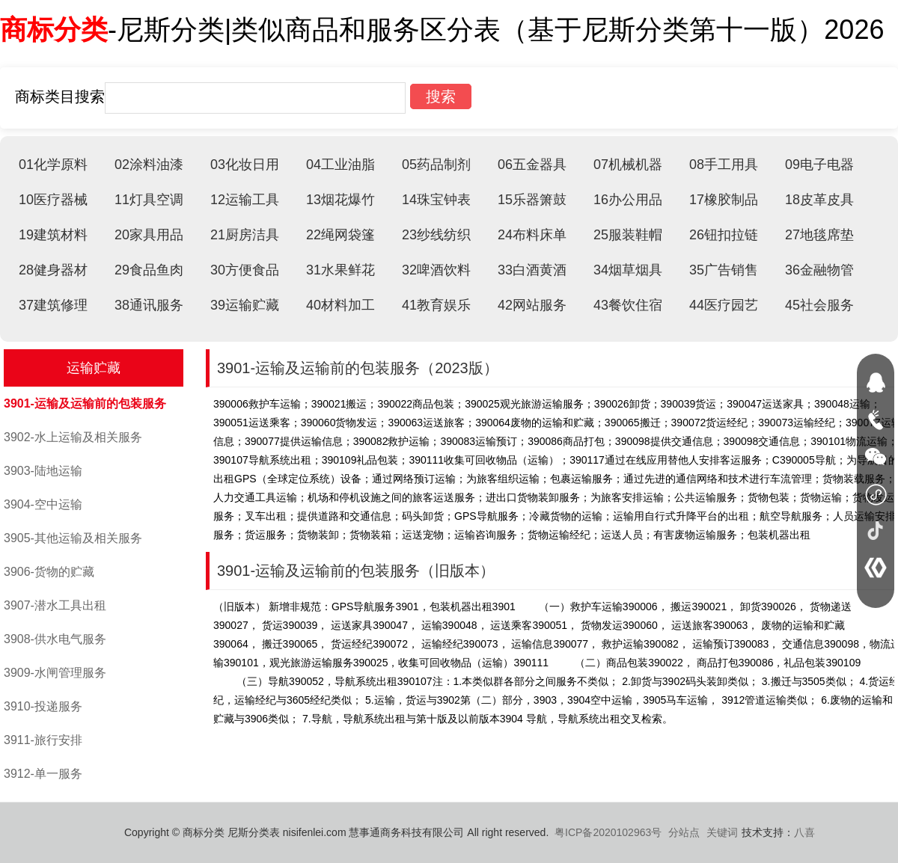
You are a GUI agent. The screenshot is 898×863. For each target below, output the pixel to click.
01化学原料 (53, 164)
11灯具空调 (148, 199)
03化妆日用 (244, 164)
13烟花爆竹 (340, 199)
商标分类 (54, 29)
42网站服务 (532, 305)
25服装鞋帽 (627, 234)
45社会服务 (819, 305)
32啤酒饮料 (436, 269)
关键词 (722, 832)
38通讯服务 (148, 305)
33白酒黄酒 (532, 269)
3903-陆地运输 (43, 470)
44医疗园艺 (723, 305)
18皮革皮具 (819, 199)
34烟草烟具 (627, 269)
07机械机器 (627, 164)
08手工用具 (723, 164)
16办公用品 (627, 199)
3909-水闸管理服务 (55, 672)
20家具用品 (148, 234)
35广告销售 (723, 269)
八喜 (804, 832)
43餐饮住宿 (627, 305)
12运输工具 (244, 199)
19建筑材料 (53, 234)
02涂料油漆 (148, 164)
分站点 (684, 832)
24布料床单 (532, 234)
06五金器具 (532, 164)
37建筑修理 (53, 305)
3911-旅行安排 (43, 740)
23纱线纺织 (436, 234)
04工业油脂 (340, 164)
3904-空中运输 (43, 504)
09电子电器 (819, 164)
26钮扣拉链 (723, 234)
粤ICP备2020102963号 (608, 832)
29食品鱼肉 (148, 269)
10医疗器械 (53, 199)
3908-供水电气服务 (55, 639)
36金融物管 (819, 269)
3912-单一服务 (43, 773)
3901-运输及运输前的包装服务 (85, 403)
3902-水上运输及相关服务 (73, 437)
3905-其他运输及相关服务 (73, 538)
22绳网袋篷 (340, 234)
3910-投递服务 (43, 706)
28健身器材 (53, 269)
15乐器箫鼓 (532, 199)
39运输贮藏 (244, 305)
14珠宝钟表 (436, 199)
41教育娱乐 (436, 305)
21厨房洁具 (244, 234)
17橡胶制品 (723, 199)
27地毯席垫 (819, 234)
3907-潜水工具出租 (55, 605)
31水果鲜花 (340, 269)
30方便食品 (244, 269)
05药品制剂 (436, 164)
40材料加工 (340, 305)
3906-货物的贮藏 (49, 571)
